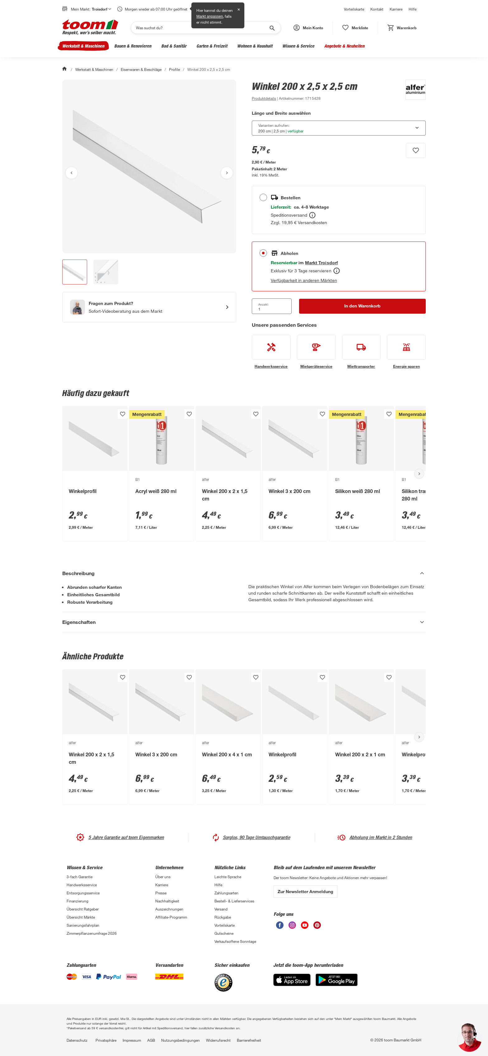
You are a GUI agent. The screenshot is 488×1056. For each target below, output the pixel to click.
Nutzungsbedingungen (180, 1040)
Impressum (132, 1040)
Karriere (396, 9)
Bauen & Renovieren (132, 45)
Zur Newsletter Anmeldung (305, 891)
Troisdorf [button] (101, 9)
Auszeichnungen (169, 908)
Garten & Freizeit (211, 45)
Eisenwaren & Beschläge (141, 69)
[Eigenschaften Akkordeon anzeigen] (244, 622)
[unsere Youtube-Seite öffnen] (304, 927)
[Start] (65, 69)
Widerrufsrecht (218, 1040)
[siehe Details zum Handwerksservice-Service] (271, 352)
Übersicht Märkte (81, 917)
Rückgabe (222, 917)
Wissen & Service (298, 45)
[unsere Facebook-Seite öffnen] (280, 927)
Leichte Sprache (227, 876)
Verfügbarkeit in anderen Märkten (304, 280)
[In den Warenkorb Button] (362, 306)
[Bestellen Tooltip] (312, 215)
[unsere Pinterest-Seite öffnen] (317, 927)
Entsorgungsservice (83, 892)
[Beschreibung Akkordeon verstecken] (244, 573)
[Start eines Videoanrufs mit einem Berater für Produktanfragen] (149, 307)
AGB (151, 1040)
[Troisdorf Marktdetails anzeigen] (321, 262)
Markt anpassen (209, 16)
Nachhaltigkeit (167, 900)
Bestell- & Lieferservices (234, 900)
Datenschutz (77, 1040)
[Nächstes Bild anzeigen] (227, 173)
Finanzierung (77, 900)
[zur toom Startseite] (90, 27)
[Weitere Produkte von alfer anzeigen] (412, 91)
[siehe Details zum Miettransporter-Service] (361, 352)
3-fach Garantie (79, 876)
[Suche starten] (272, 27)
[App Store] (292, 984)
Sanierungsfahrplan (83, 925)
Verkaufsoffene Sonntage (235, 941)
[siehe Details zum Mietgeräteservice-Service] (316, 352)
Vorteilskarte (354, 9)
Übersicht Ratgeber (83, 908)
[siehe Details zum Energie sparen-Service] (406, 352)
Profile (174, 69)
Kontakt (376, 9)
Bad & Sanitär (173, 45)
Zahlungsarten (226, 892)
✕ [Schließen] (238, 9)
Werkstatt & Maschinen (83, 45)
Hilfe (412, 9)
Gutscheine (223, 933)
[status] (355, 27)
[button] (308, 27)
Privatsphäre (106, 1040)
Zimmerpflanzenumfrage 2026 (92, 933)
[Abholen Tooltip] (336, 270)
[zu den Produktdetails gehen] (264, 98)
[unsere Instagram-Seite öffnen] (292, 927)
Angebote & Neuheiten (344, 45)
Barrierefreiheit (249, 1040)
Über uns (163, 876)
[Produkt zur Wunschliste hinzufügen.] (415, 150)
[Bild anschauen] (149, 166)
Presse (161, 892)
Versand (221, 908)
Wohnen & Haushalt (254, 45)
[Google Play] (337, 984)
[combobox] (339, 128)
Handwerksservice (82, 884)
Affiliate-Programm (171, 917)
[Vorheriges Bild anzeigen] (71, 173)
